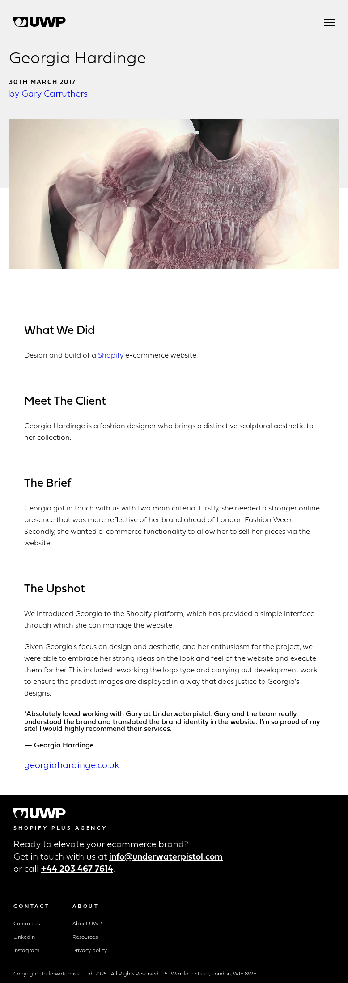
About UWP (87, 924)
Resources (85, 937)
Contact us (26, 924)
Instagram (26, 951)
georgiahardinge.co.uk (71, 766)
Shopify (110, 356)
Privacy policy (89, 951)
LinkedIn (24, 937)
